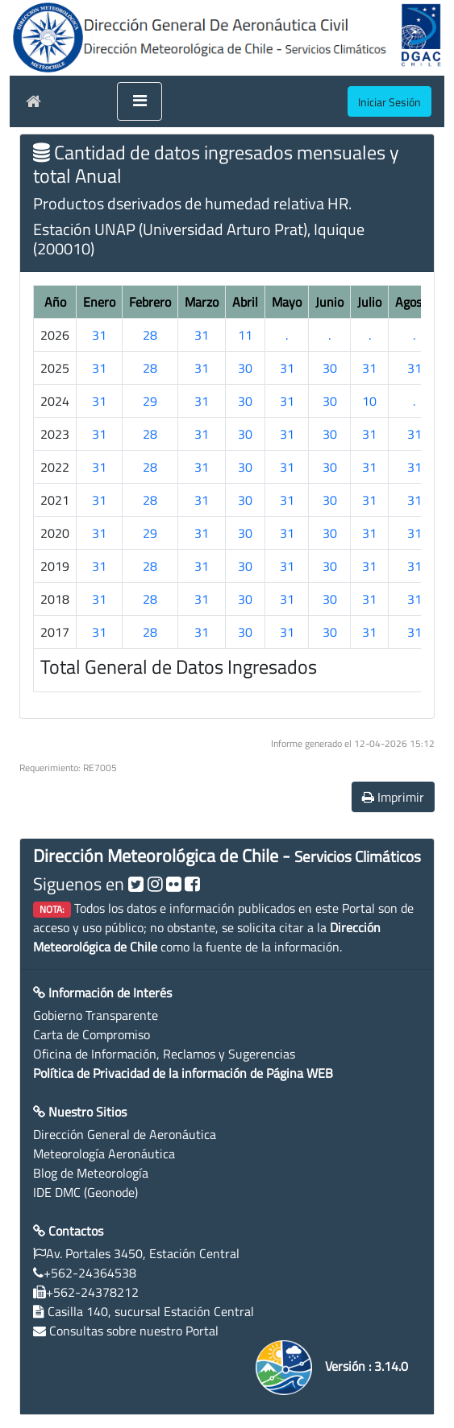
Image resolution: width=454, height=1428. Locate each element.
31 (99, 335)
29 (150, 401)
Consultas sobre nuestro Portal (134, 1330)
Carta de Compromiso (91, 1034)
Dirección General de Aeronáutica (124, 1134)
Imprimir (393, 797)
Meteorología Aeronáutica (104, 1153)
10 (369, 401)
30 (245, 368)
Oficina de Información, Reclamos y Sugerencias (164, 1053)
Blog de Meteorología (90, 1172)
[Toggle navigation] (139, 101)
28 (150, 335)
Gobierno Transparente (95, 1015)
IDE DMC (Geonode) (85, 1192)
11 (245, 335)
